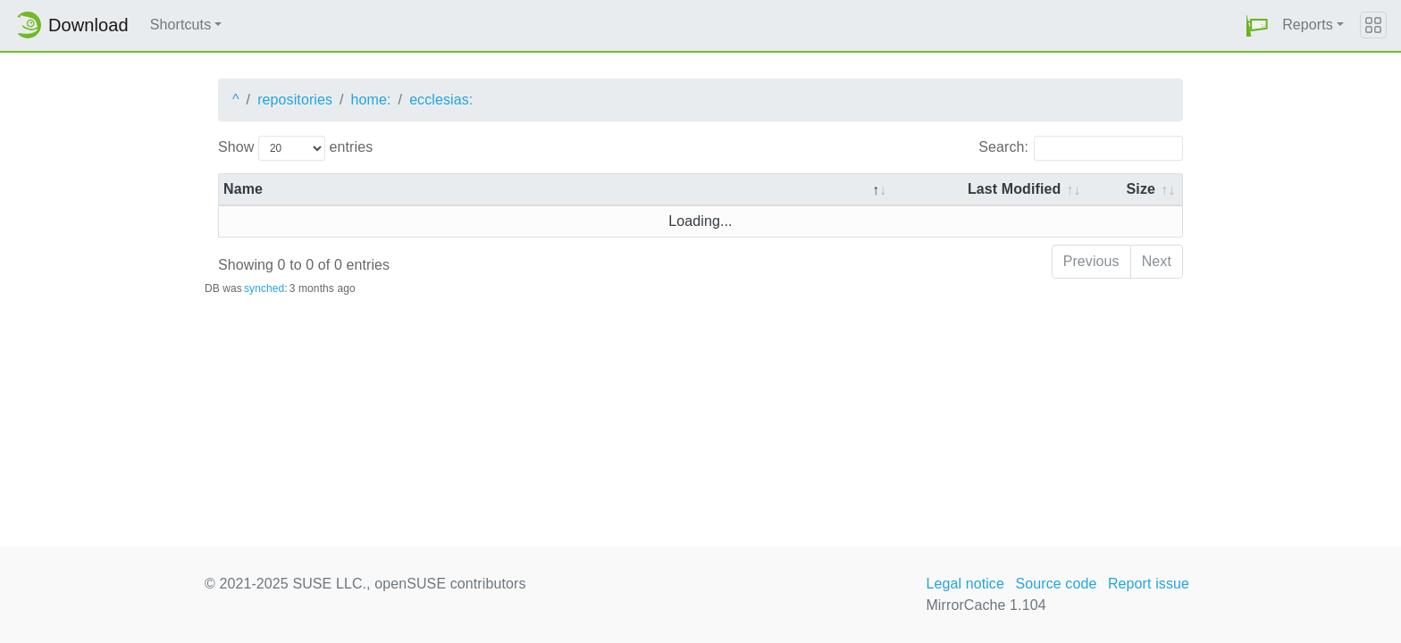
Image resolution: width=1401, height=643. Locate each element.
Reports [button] (1307, 24)
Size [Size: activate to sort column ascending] (1141, 188)
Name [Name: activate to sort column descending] (243, 188)
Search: (1080, 148)
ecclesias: (441, 99)
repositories (294, 99)
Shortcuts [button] (181, 24)
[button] (1257, 25)
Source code (1055, 583)
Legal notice (965, 583)
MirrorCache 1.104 (985, 605)
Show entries (295, 148)
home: (371, 99)
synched (264, 288)
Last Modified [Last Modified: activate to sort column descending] (1014, 188)
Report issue (1148, 583)
